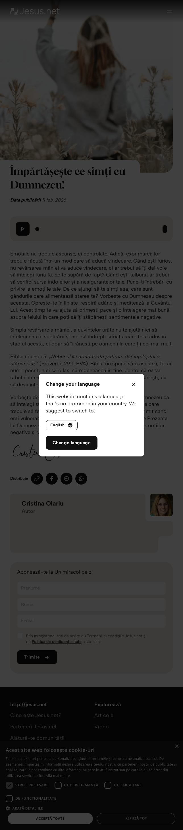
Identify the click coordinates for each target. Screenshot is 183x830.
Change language (72, 442)
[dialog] (91, 785)
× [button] (176, 747)
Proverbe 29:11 (58, 363)
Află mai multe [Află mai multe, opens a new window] (58, 775)
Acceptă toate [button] (50, 818)
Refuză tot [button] (136, 818)
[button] (91, 808)
